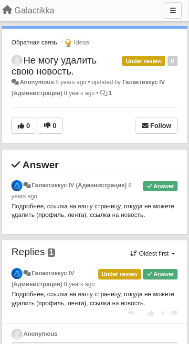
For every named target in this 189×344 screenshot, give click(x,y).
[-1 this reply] (174, 313)
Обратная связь (34, 42)
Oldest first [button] (152, 253)
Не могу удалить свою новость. (53, 65)
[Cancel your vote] (162, 313)
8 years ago (79, 284)
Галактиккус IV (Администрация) (79, 185)
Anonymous (36, 82)
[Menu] (173, 10)
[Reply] (131, 313)
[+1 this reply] (151, 313)
